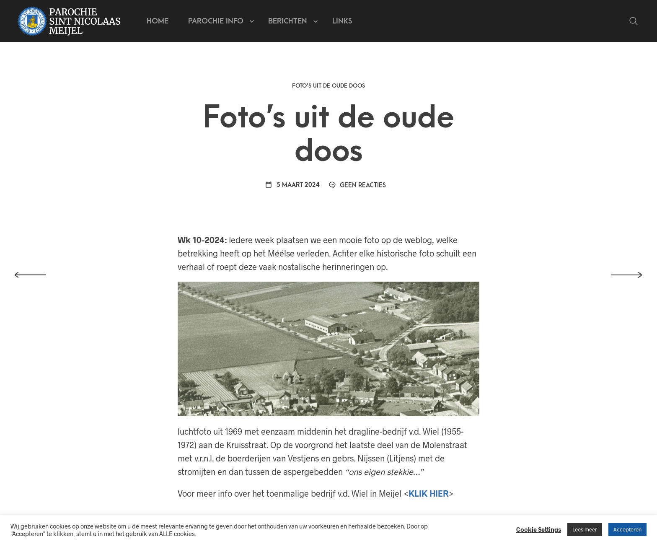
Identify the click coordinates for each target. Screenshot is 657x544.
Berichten (287, 21)
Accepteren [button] (627, 529)
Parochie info (215, 21)
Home (157, 21)
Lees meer (584, 529)
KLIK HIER (429, 493)
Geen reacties (357, 185)
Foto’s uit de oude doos (328, 86)
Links (342, 21)
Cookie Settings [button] (538, 529)
